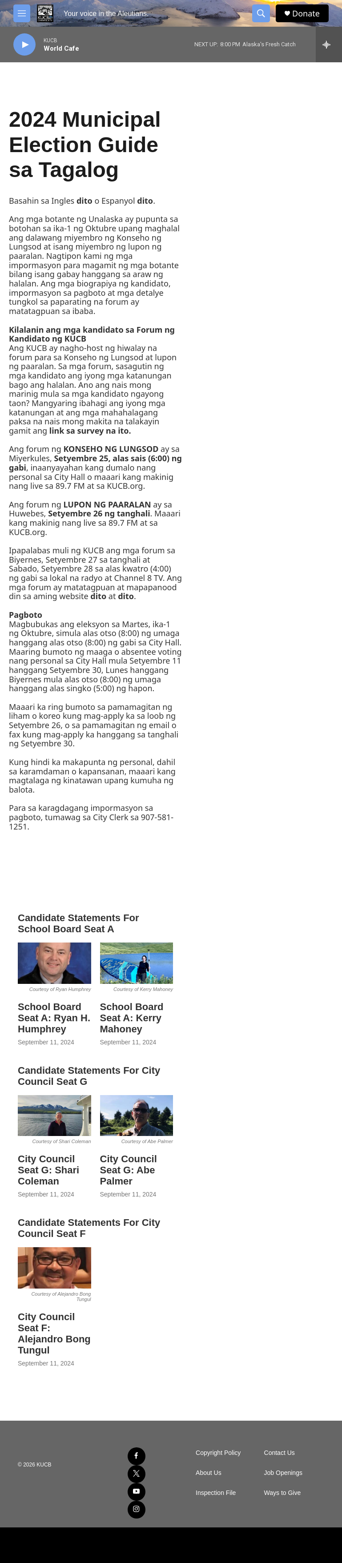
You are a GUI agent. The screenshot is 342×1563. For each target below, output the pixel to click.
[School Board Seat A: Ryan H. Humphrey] (54, 963)
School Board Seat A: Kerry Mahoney (132, 1018)
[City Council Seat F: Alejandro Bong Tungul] (54, 1268)
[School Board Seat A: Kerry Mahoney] (136, 963)
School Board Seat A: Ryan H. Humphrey (54, 1018)
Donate (306, 13)
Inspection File (216, 1493)
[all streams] (329, 44)
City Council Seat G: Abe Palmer (128, 1170)
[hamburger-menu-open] (21, 13)
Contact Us (279, 1453)
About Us (208, 1473)
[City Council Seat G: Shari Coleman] (54, 1115)
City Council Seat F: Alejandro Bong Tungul (54, 1333)
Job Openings (283, 1473)
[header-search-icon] (261, 13)
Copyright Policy (218, 1453)
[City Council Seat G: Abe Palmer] (136, 1115)
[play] (24, 45)
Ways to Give (282, 1493)
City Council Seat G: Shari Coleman (48, 1170)
